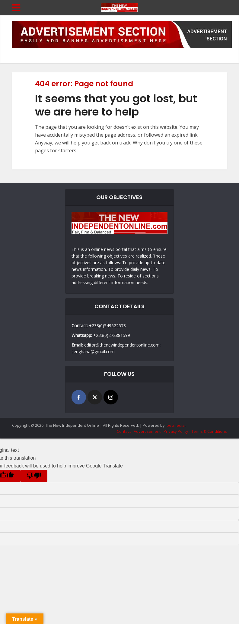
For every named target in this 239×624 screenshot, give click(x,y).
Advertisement (147, 431)
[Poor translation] (33, 476)
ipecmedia (175, 425)
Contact (124, 431)
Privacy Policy (176, 431)
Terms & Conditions (209, 431)
